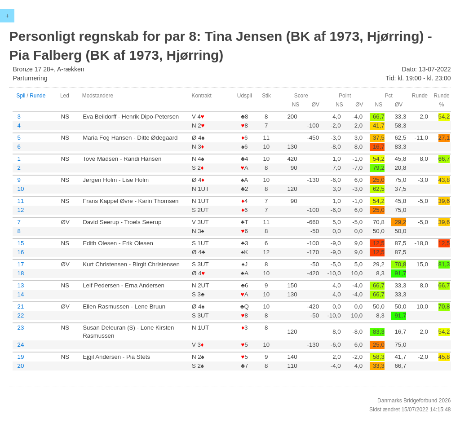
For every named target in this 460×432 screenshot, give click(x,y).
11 (20, 201)
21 (20, 306)
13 (20, 285)
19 (20, 356)
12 (20, 210)
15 (20, 243)
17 (20, 264)
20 (20, 365)
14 (20, 294)
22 (20, 315)
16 (20, 252)
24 (20, 344)
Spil (20, 96)
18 (20, 273)
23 (20, 327)
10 (20, 188)
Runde (37, 96)
